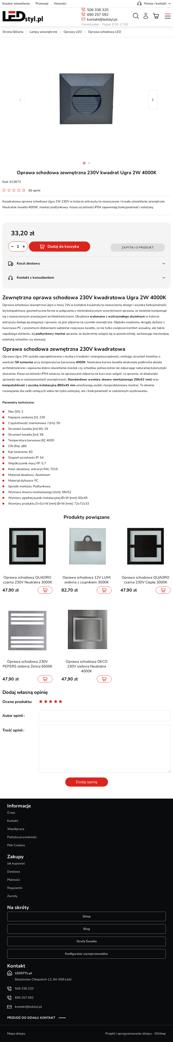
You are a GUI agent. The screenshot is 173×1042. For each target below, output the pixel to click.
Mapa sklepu (16, 1033)
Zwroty (12, 896)
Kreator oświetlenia (16, 3)
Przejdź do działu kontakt (31, 1018)
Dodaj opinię (86, 782)
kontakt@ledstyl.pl (102, 19)
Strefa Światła (87, 941)
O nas (11, 813)
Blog (86, 929)
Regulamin (14, 888)
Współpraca (15, 829)
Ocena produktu (16, 701)
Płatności (13, 880)
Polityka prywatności (22, 837)
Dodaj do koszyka (63, 246)
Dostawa (13, 871)
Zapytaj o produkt (138, 247)
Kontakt (12, 821)
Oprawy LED (73, 32)
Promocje (42, 3)
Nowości (60, 3)
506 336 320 (97, 9)
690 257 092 (97, 14)
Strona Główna (12, 32)
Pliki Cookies (16, 845)
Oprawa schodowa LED (104, 32)
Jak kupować (16, 863)
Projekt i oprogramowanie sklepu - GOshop (135, 1033)
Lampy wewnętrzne (43, 32)
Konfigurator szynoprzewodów (86, 954)
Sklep (87, 916)
